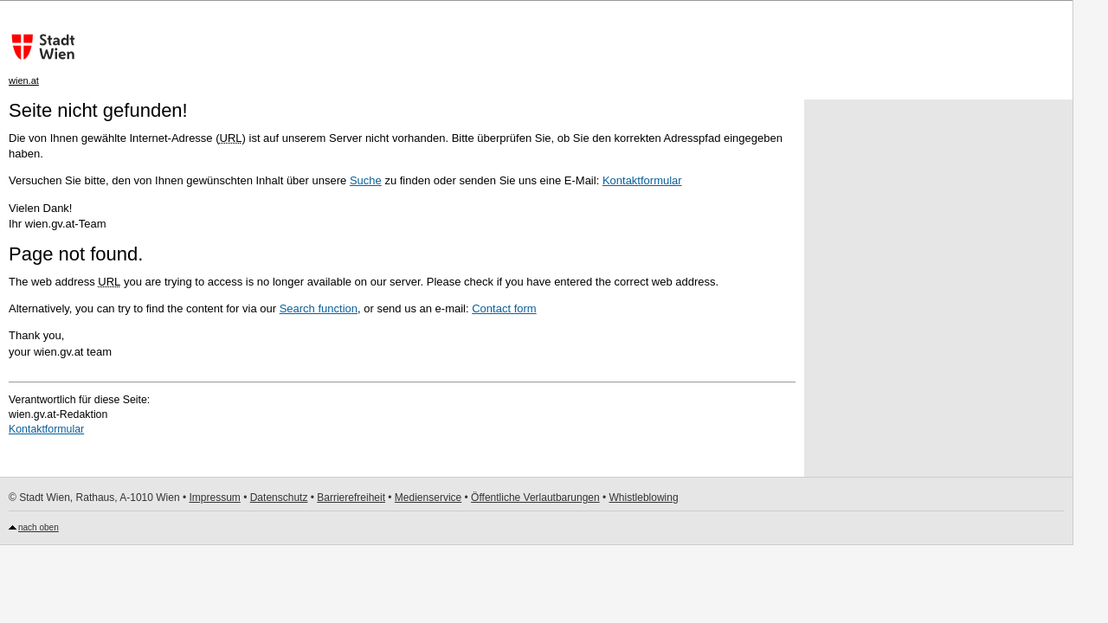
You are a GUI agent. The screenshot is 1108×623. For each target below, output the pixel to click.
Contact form (504, 308)
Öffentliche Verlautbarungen (535, 497)
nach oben (38, 527)
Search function (319, 308)
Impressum (214, 497)
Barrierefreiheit (351, 497)
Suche (366, 180)
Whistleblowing (644, 497)
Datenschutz (279, 497)
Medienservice (428, 497)
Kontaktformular (642, 180)
